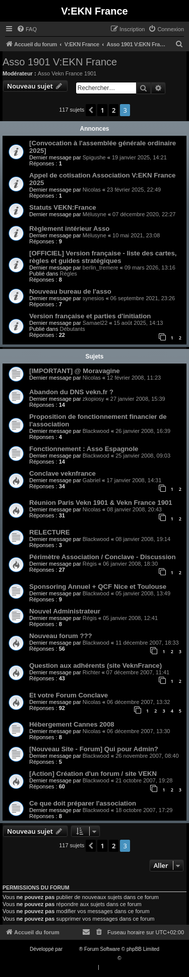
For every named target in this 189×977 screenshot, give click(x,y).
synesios (93, 298)
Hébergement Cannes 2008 (71, 724)
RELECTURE (49, 532)
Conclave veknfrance (62, 473)
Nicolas (92, 190)
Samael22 (95, 323)
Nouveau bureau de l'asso (70, 291)
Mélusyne (94, 214)
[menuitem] (27, 29)
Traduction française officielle (83, 958)
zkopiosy (93, 399)
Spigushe (94, 157)
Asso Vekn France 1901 (67, 73)
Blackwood (96, 431)
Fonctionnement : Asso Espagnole (83, 449)
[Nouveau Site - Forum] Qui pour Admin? (93, 749)
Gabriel (91, 480)
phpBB (71, 949)
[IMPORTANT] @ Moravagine (74, 371)
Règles (68, 274)
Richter (91, 672)
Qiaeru (130, 958)
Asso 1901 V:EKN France (60, 61)
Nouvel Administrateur (64, 611)
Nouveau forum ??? (60, 636)
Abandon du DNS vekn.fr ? (71, 392)
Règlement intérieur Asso (69, 228)
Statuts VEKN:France (62, 207)
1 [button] (102, 110)
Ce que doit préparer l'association (82, 803)
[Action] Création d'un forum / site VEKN (93, 773)
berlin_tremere (100, 267)
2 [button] (113, 110)
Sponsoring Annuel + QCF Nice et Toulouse (97, 586)
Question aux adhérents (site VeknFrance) (95, 665)
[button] (91, 110)
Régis (90, 564)
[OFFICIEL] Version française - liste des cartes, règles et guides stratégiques (102, 256)
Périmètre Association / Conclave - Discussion (102, 557)
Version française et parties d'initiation (90, 316)
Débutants (72, 329)
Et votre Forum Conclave (68, 695)
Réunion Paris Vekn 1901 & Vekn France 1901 (100, 502)
